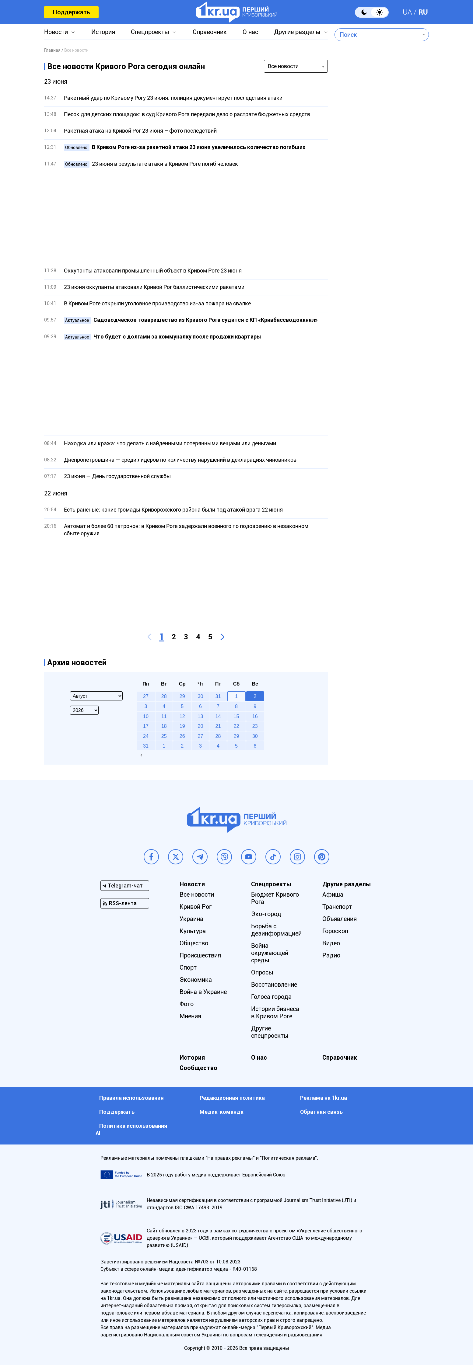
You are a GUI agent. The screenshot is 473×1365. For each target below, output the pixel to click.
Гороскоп (335, 931)
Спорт (188, 967)
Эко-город (266, 914)
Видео (331, 943)
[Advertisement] (186, 215)
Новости (56, 32)
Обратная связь (321, 1112)
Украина (191, 918)
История (103, 32)
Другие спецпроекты (270, 1032)
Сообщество (198, 1068)
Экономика (196, 979)
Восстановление (274, 984)
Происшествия (200, 955)
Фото (187, 1004)
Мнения (190, 1016)
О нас (250, 32)
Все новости (197, 894)
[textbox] (377, 35)
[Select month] (96, 695)
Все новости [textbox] (283, 66)
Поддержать (71, 12)
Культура (193, 931)
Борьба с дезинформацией (276, 929)
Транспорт (337, 906)
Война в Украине (203, 991)
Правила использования (131, 1098)
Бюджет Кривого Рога (275, 898)
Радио (331, 955)
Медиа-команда (222, 1112)
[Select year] (84, 710)
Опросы (262, 972)
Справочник (210, 32)
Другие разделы (297, 32)
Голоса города (271, 996)
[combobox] (377, 35)
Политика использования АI (131, 1129)
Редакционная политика (232, 1098)
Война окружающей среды (269, 953)
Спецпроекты (150, 32)
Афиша (332, 894)
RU (423, 12)
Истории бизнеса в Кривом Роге (275, 1012)
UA (407, 12)
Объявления (339, 918)
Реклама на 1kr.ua (323, 1098)
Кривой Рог (196, 906)
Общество (194, 943)
